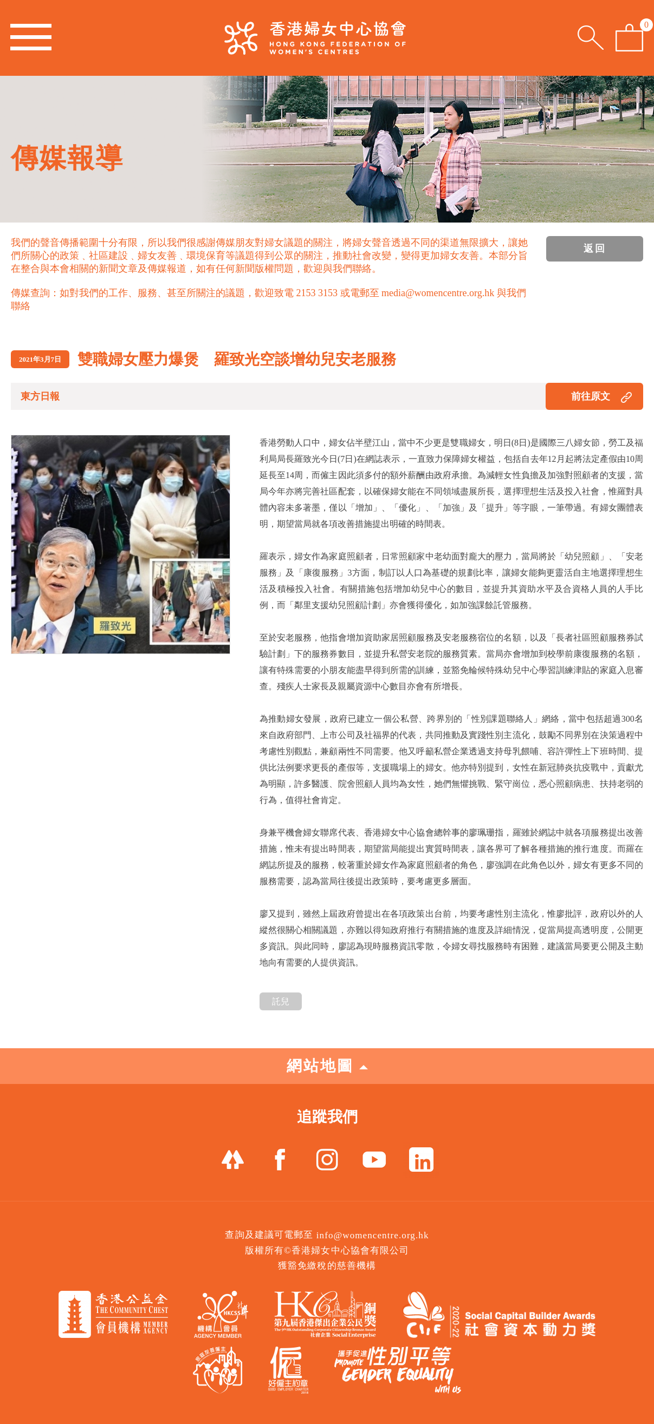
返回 (595, 248)
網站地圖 (327, 1065)
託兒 (280, 1001)
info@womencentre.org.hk (372, 1235)
